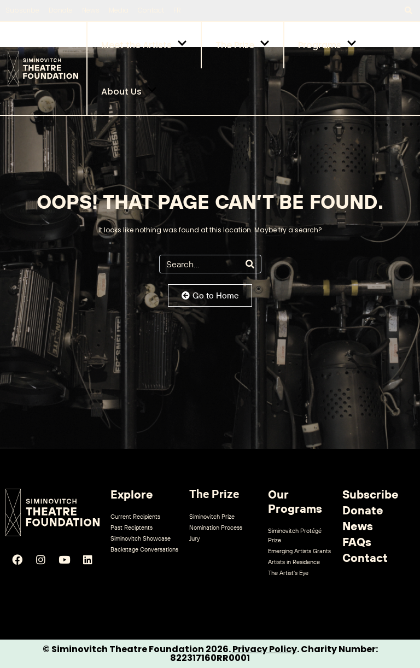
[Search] (250, 264)
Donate (61, 10)
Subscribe (22, 10)
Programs (327, 45)
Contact (151, 10)
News (91, 10)
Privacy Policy (264, 649)
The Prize (242, 45)
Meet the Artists (144, 45)
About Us (129, 91)
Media (119, 10)
